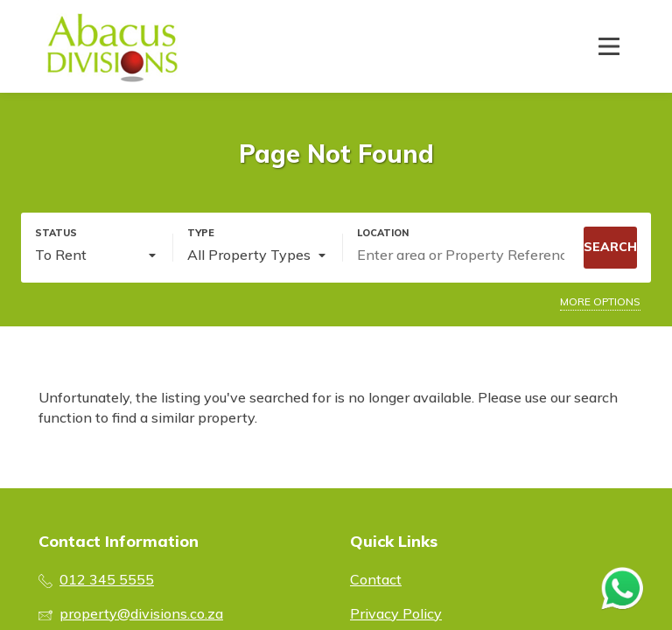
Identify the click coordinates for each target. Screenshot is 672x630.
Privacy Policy (396, 613)
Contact (376, 579)
